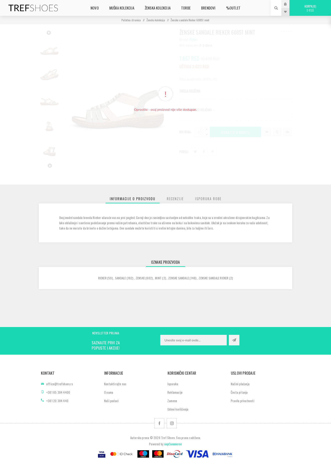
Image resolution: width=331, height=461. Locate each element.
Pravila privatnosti (242, 400)
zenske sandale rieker (213, 278)
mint (158, 278)
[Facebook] (159, 423)
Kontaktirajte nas (115, 383)
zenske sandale (178, 278)
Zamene (172, 400)
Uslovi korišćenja (177, 409)
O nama (108, 392)
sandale (120, 278)
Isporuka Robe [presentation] (208, 198)
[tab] (133, 198)
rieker (102, 278)
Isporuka (172, 383)
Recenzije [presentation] (175, 198)
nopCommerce (173, 444)
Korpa (310, 8)
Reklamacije (175, 392)
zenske (140, 278)
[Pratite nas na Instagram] (172, 423)
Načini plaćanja (240, 383)
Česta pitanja (239, 392)
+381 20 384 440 (57, 400)
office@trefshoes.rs (59, 383)
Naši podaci (111, 400)
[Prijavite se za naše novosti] (193, 340)
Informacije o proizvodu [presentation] (132, 198)
